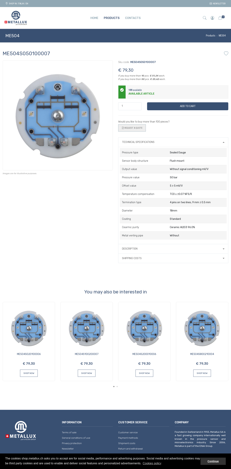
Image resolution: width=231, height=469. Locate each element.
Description (130, 248)
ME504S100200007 (87, 354)
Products (210, 35)
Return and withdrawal (130, 448)
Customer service (128, 432)
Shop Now (28, 373)
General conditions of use (76, 438)
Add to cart (188, 106)
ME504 (222, 35)
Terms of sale (69, 432)
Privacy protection (72, 443)
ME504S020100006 (29, 354)
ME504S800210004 (202, 354)
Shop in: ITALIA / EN (16, 3)
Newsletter (218, 3)
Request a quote (132, 128)
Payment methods (128, 438)
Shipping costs (132, 258)
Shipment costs (126, 443)
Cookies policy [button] (152, 463)
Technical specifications (138, 142)
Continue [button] (213, 461)
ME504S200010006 (144, 354)
